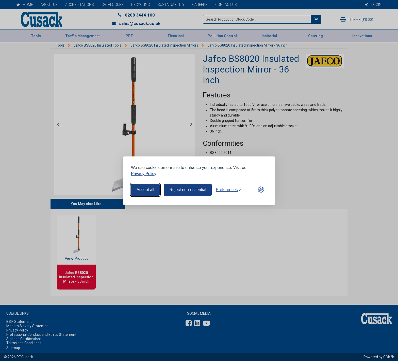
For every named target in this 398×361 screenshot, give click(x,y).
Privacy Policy (143, 173)
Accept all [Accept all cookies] (145, 189)
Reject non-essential (187, 189)
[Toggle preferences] (228, 190)
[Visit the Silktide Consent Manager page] (261, 190)
